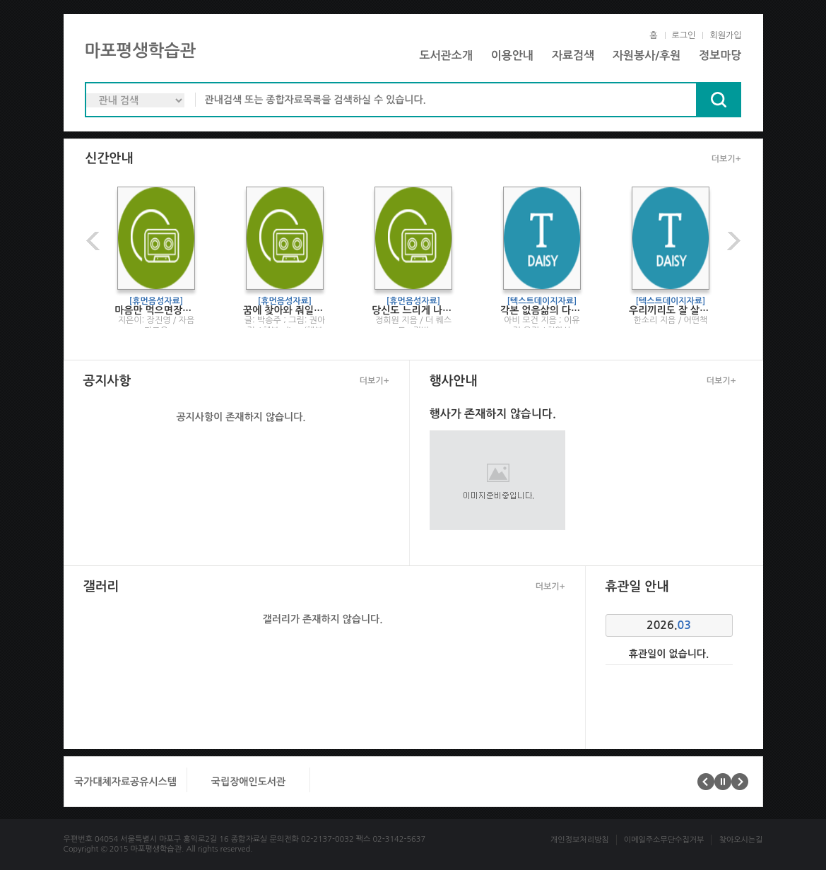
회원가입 (725, 35)
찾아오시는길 (740, 840)
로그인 (684, 35)
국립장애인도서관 (248, 782)
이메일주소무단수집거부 (664, 840)
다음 (732, 240)
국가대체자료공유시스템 (125, 782)
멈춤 (722, 781)
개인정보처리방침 (579, 840)
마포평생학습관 (140, 50)
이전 (94, 240)
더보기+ (726, 159)
